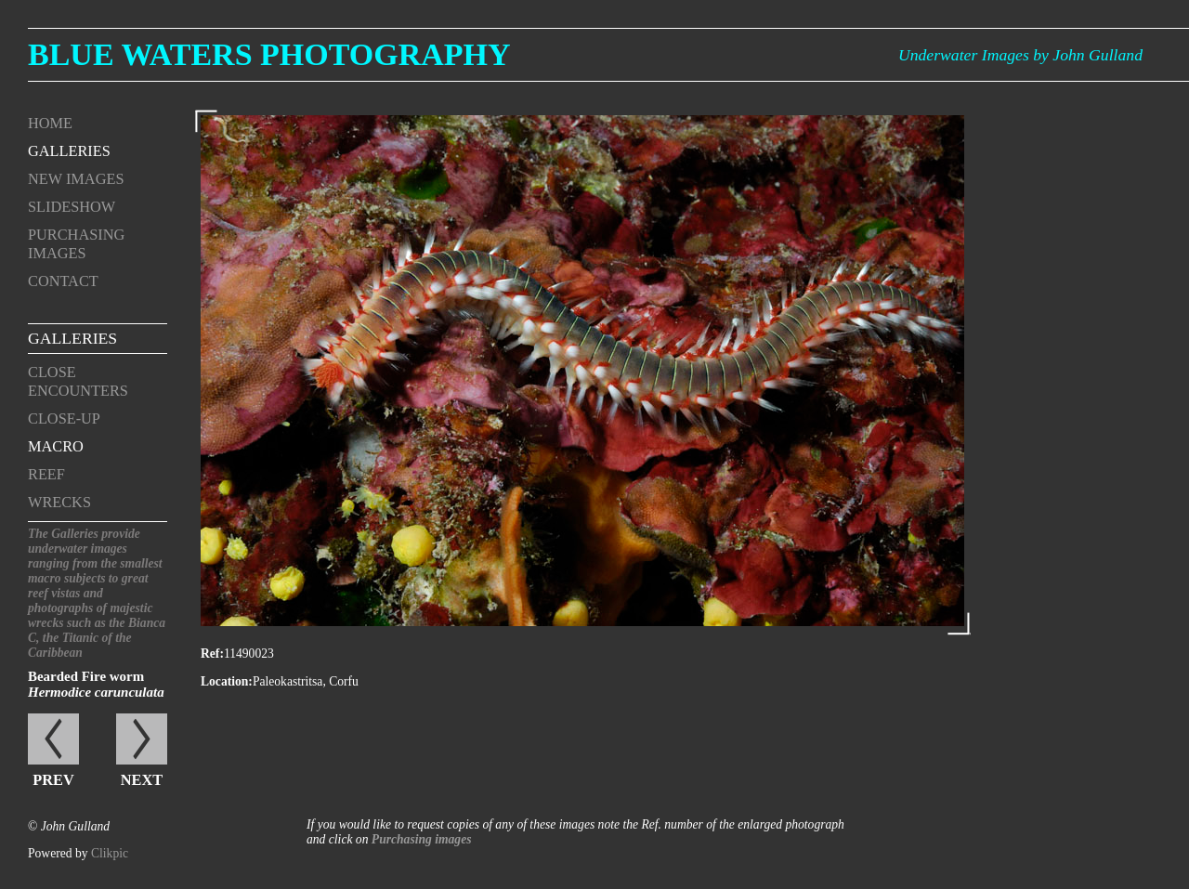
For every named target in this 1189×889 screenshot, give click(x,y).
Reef (46, 474)
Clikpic (109, 853)
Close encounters (78, 381)
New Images (76, 179)
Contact (63, 281)
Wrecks (59, 502)
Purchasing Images (76, 244)
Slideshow (71, 207)
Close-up (64, 418)
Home (50, 123)
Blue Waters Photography (269, 54)
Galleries (69, 151)
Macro (56, 446)
